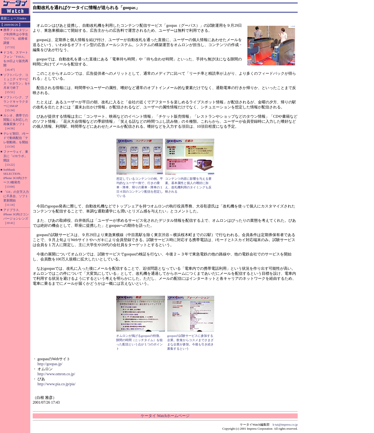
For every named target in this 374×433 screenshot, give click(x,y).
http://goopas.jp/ (49, 364)
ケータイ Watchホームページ (165, 416)
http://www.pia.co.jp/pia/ (56, 384)
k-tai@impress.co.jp (285, 424)
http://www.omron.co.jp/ (56, 374)
